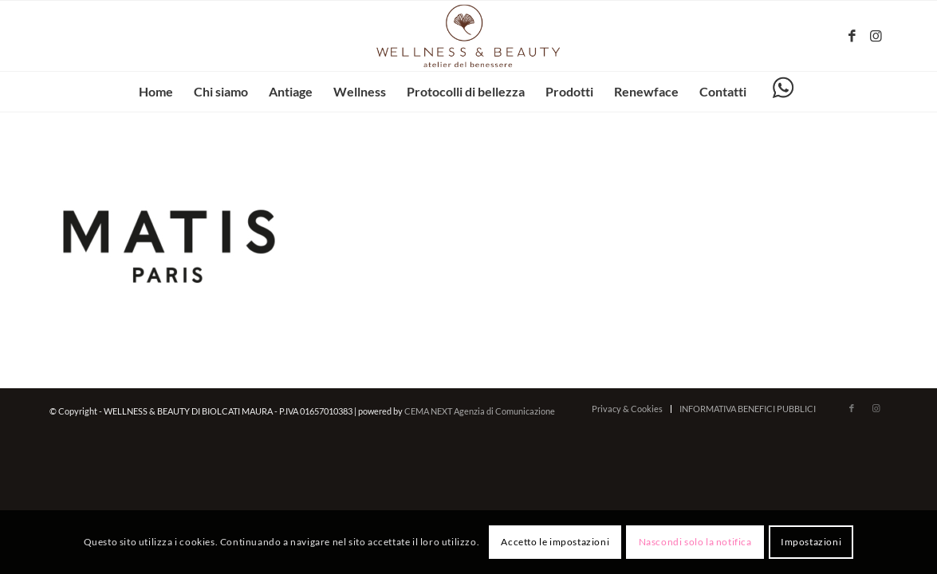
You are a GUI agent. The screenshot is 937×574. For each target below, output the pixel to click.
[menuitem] (155, 92)
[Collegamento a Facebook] (852, 36)
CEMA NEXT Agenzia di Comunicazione (479, 411)
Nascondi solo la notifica (695, 542)
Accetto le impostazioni (555, 542)
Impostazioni (811, 542)
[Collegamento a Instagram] (876, 36)
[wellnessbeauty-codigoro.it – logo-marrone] (469, 36)
